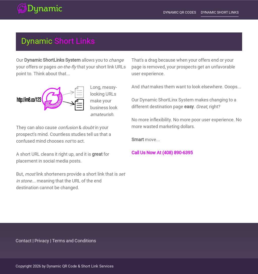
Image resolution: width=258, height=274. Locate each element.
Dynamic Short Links (220, 12)
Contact (23, 240)
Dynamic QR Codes (179, 12)
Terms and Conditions (74, 240)
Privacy (42, 240)
